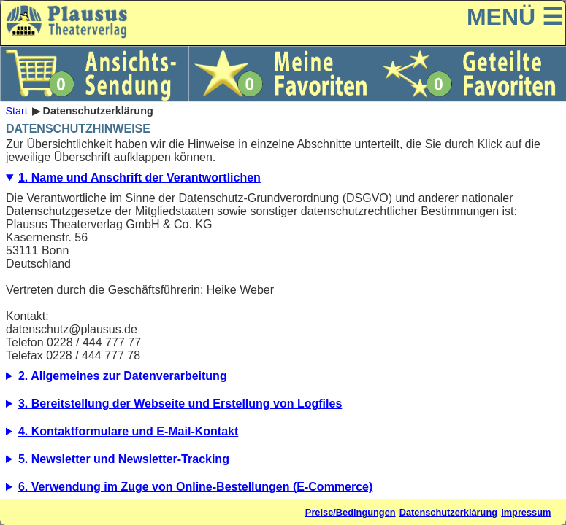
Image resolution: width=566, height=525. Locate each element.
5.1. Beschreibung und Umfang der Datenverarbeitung (283, 463)
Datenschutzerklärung (448, 512)
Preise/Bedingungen (350, 512)
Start (16, 111)
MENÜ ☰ (515, 17)
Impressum (526, 512)
